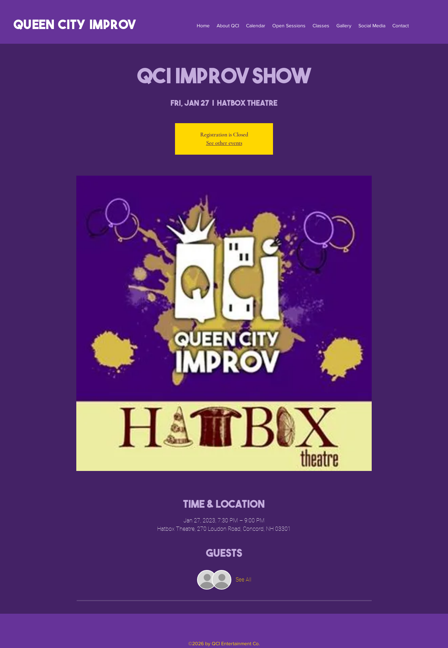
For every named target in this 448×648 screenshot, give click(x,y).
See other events (224, 143)
